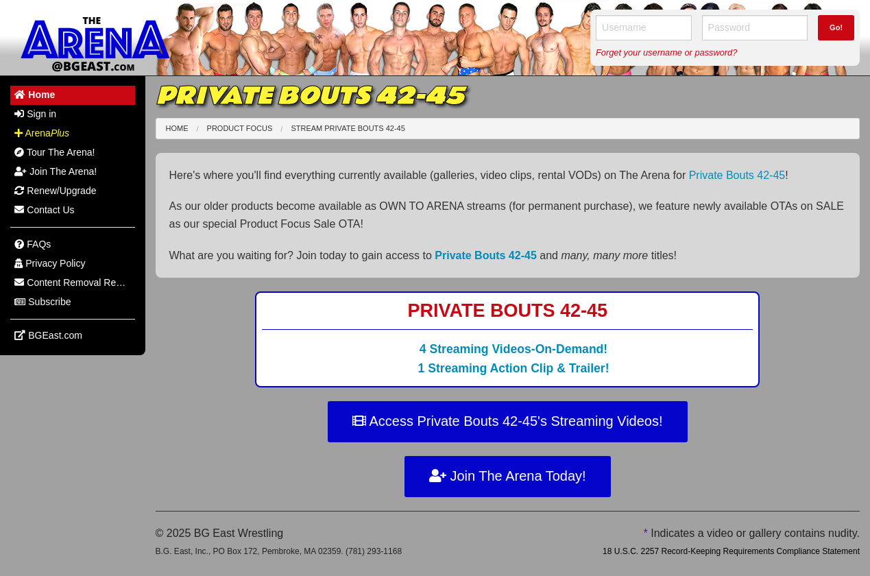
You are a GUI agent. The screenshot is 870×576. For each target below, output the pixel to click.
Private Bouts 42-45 (737, 175)
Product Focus (240, 128)
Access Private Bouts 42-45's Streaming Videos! (507, 421)
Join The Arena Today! (507, 475)
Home (177, 128)
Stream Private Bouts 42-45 (347, 128)
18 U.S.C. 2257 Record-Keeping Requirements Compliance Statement (731, 551)
